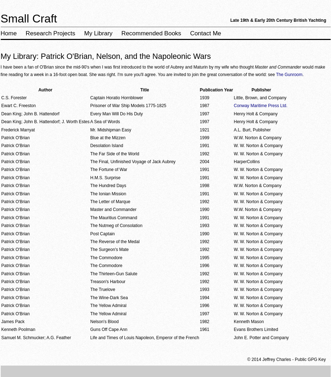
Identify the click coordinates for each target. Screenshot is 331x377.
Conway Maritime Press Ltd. (260, 105)
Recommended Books (151, 33)
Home (9, 33)
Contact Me (205, 33)
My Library (98, 33)
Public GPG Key (310, 359)
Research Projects (50, 33)
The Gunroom (289, 74)
